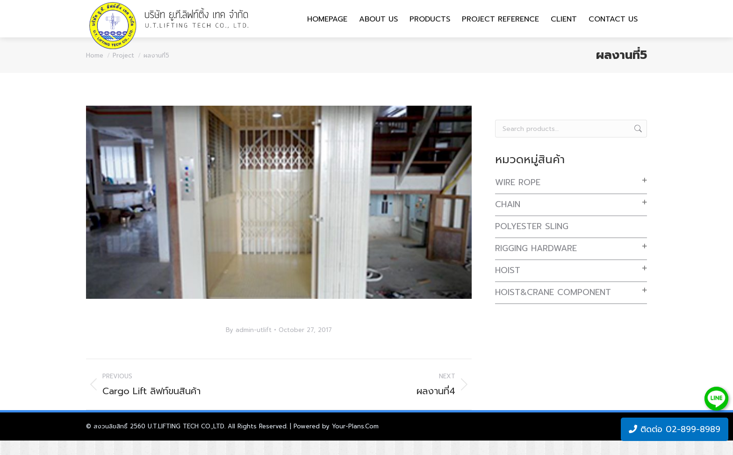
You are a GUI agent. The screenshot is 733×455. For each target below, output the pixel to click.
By (249, 344)
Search (637, 143)
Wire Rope (517, 196)
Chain (507, 218)
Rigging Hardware (536, 262)
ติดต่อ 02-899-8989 (674, 429)
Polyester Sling (531, 240)
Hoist (507, 284)
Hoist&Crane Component (553, 306)
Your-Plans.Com (355, 440)
